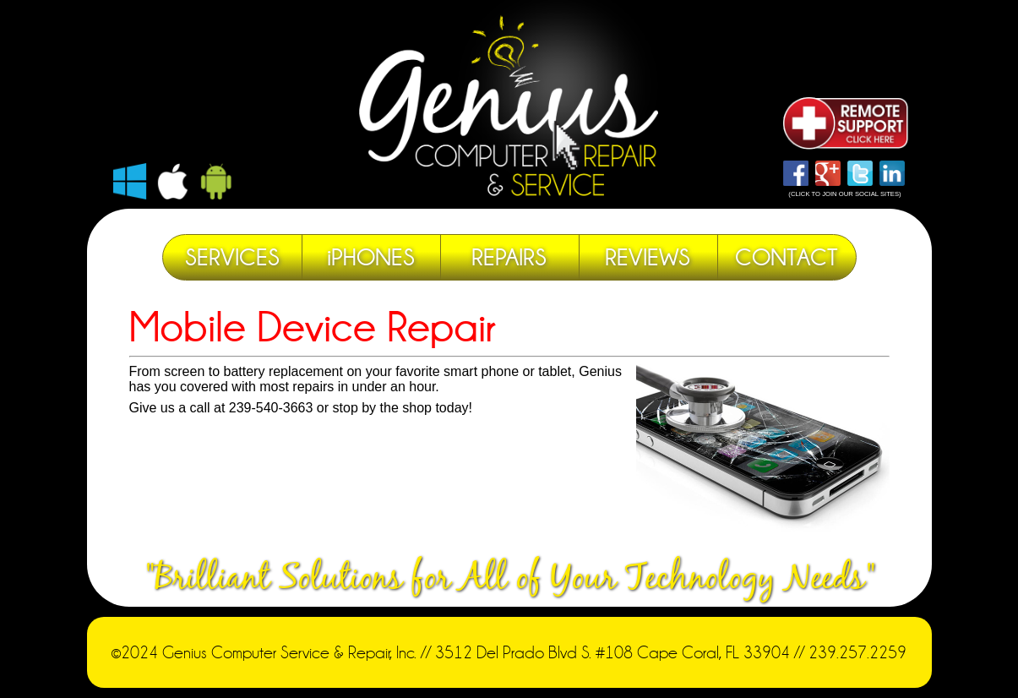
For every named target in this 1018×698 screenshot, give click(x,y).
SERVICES (232, 257)
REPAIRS (509, 257)
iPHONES (371, 257)
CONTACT (786, 257)
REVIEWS (647, 257)
